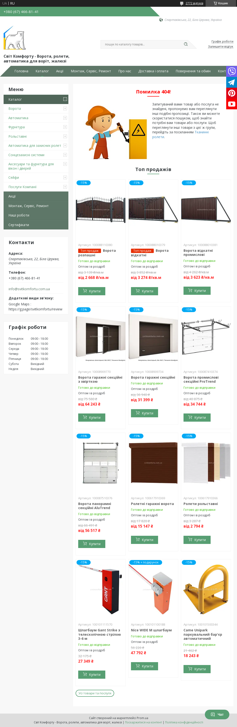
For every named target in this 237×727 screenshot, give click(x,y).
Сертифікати (18, 224)
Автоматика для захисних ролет (34, 145)
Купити (95, 291)
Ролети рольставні (201, 503)
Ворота (14, 108)
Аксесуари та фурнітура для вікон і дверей (31, 166)
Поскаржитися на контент (143, 722)
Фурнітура (16, 127)
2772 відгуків (194, 3)
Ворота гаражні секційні (153, 377)
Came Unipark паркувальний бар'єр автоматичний (203, 634)
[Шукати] (185, 44)
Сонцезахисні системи (26, 155)
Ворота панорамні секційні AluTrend (94, 505)
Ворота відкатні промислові (198, 252)
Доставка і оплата (153, 71)
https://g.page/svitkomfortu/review (35, 309)
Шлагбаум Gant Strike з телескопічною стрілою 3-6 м (99, 634)
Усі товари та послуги (94, 693)
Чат (217, 714)
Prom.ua (142, 718)
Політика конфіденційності (184, 722)
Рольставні (17, 136)
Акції (60, 71)
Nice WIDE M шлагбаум (151, 630)
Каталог (42, 71)
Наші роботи (18, 215)
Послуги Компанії (22, 187)
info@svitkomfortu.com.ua (29, 289)
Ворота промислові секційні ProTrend (201, 379)
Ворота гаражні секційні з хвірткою (100, 379)
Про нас (124, 71)
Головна (21, 71)
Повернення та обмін (193, 71)
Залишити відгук (220, 46)
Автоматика (18, 118)
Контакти (225, 71)
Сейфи (13, 177)
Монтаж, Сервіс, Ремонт (91, 71)
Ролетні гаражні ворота (152, 503)
